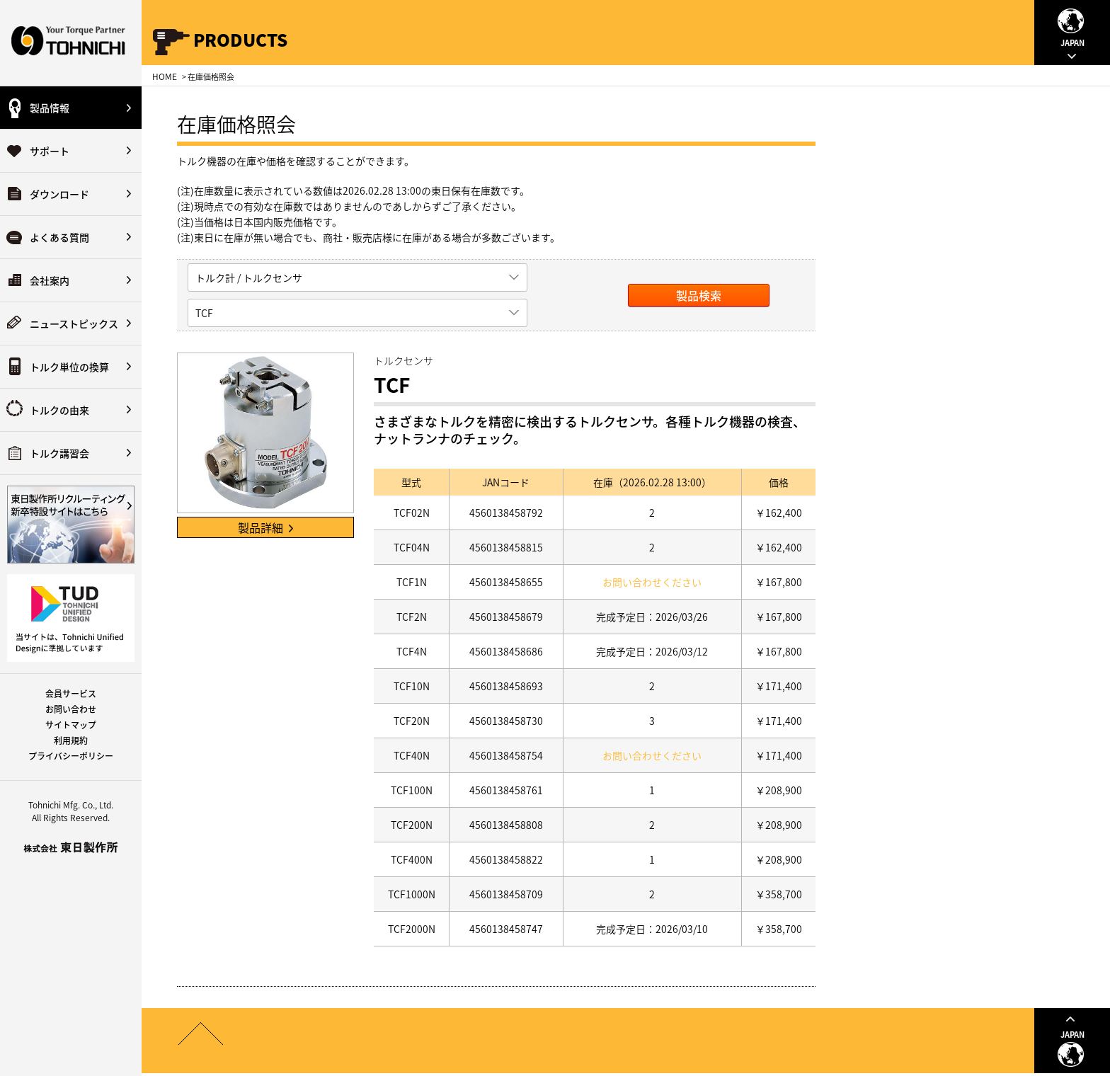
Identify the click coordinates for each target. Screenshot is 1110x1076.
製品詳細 (265, 527)
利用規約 (71, 740)
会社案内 (49, 280)
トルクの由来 (59, 410)
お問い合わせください (652, 582)
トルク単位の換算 (69, 367)
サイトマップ (70, 725)
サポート (49, 151)
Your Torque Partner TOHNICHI (71, 43)
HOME (164, 76)
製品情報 (49, 108)
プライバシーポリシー (70, 756)
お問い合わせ (70, 709)
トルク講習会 (59, 453)
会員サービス (70, 693)
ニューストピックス (74, 323)
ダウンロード (59, 194)
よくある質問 (59, 237)
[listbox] (357, 277)
